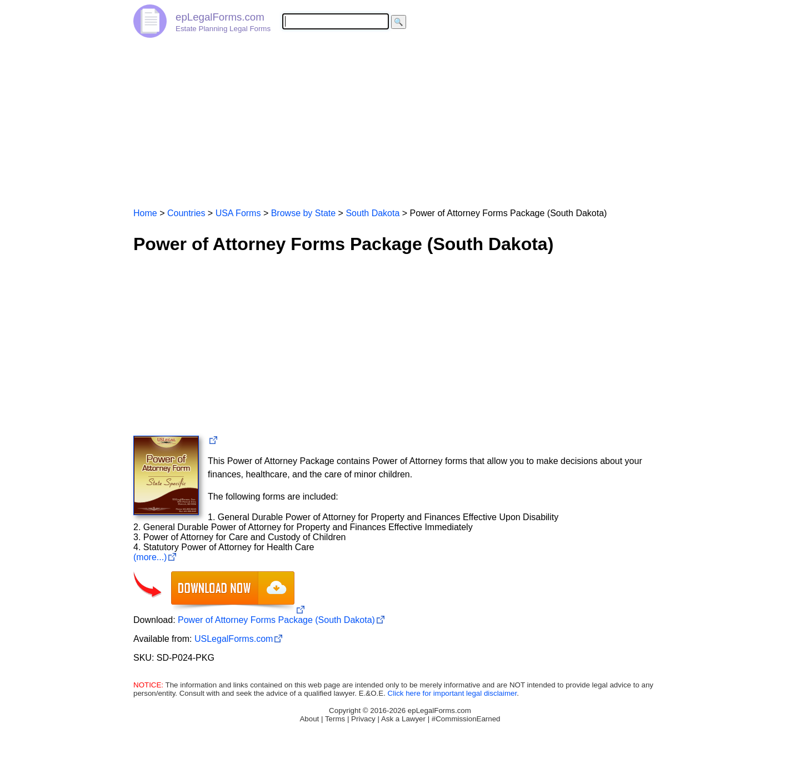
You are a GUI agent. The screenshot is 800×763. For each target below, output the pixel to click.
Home (145, 213)
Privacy (363, 719)
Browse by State (303, 213)
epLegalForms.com (220, 17)
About (309, 719)
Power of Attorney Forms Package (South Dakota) (276, 620)
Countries (186, 213)
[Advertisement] (400, 118)
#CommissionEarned (466, 719)
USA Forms (238, 213)
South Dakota (372, 213)
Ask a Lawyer (403, 719)
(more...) (150, 557)
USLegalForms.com (233, 639)
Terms (335, 719)
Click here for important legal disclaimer (452, 693)
